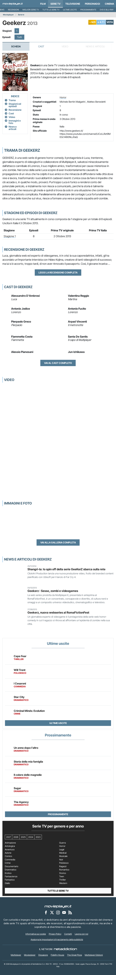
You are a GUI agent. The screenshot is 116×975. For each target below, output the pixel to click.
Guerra (62, 843)
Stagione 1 (10, 236)
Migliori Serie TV (31, 10)
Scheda (16, 46)
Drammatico (10, 870)
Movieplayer (8, 15)
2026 (15, 837)
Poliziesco (64, 863)
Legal (61, 850)
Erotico (8, 873)
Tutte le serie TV (50, 10)
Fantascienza (11, 876)
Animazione (10, 843)
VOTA (110, 22)
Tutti (19, 37)
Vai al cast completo (58, 362)
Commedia (10, 860)
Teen (61, 876)
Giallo (7, 883)
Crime (8, 863)
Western (63, 883)
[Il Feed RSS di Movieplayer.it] (70, 912)
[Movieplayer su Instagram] (58, 912)
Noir (61, 860)
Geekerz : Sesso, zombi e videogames (52, 591)
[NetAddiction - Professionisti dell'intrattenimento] (65, 949)
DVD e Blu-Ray (107, 10)
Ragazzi (62, 866)
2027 (8, 837)
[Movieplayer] (58, 906)
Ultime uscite (70, 10)
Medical (62, 853)
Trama (12, 100)
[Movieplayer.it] (12, 4)
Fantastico (10, 880)
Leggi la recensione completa (58, 272)
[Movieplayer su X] (52, 912)
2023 (38, 837)
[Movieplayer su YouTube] (64, 912)
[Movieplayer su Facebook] (46, 912)
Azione (8, 853)
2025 (23, 837)
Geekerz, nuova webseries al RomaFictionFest (58, 612)
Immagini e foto (15, 122)
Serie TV (55, 3)
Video (12, 117)
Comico (8, 856)
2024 (30, 837)
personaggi (92, 3)
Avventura (9, 850)
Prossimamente (88, 10)
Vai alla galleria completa (58, 542)
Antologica (10, 846)
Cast (41, 46)
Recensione (15, 109)
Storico (62, 873)
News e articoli (13, 128)
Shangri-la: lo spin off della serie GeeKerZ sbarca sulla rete (66, 569)
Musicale (63, 856)
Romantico (64, 870)
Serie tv (21, 15)
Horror (63, 97)
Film (43, 3)
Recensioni (13, 10)
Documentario (11, 866)
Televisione (72, 3)
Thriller (62, 880)
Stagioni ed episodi (15, 105)
